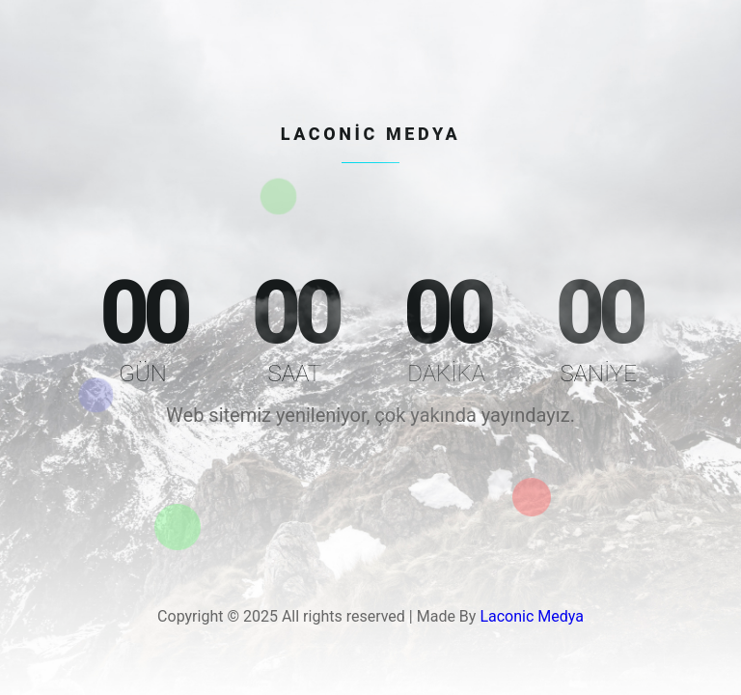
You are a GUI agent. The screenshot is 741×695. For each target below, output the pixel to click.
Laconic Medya (532, 616)
